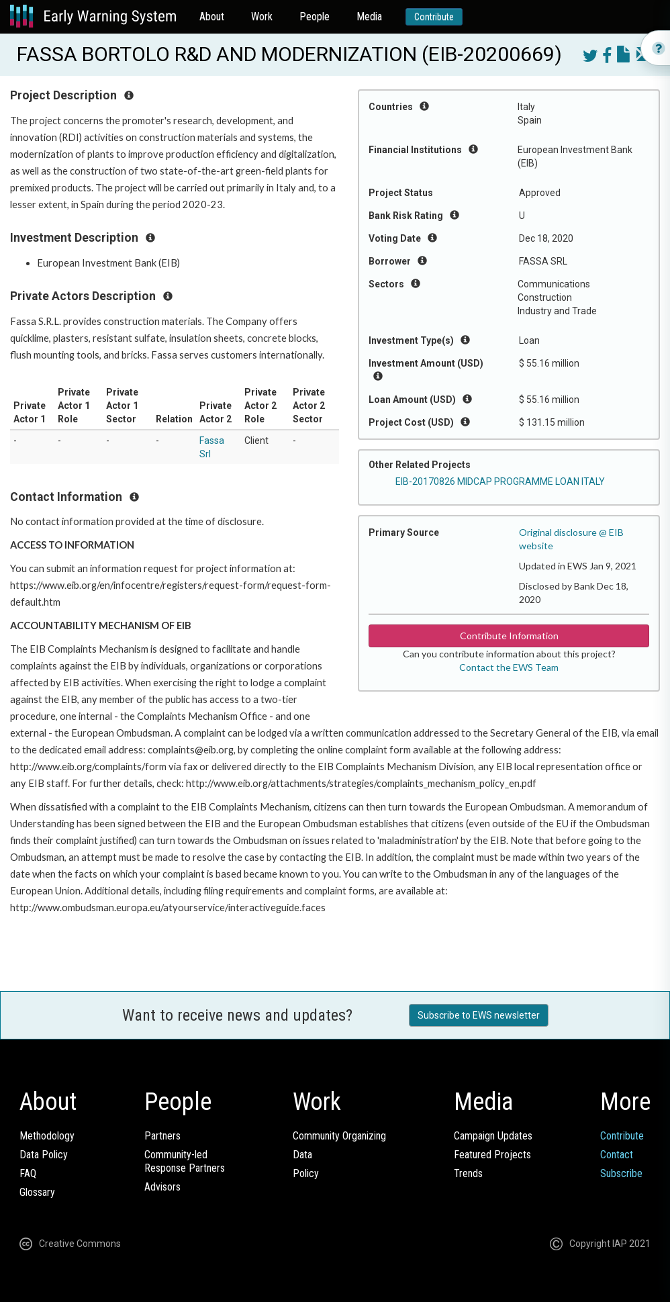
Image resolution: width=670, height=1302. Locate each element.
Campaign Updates (493, 1135)
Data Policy (43, 1154)
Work (262, 16)
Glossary (37, 1192)
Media (369, 16)
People (314, 16)
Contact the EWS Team (509, 667)
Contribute (434, 16)
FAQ (27, 1173)
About (211, 16)
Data (302, 1154)
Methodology (47, 1135)
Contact (616, 1154)
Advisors (162, 1186)
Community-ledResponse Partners (184, 1161)
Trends (468, 1173)
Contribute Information (509, 635)
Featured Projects (492, 1154)
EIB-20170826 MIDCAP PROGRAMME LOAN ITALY (500, 481)
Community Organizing (339, 1135)
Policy (306, 1173)
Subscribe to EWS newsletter (479, 1015)
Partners (162, 1135)
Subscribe (621, 1173)
